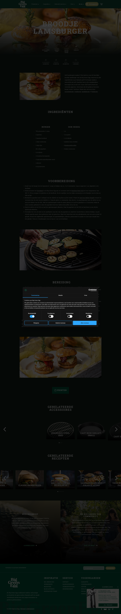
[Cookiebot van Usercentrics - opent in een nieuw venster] (89, 290)
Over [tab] (85, 295)
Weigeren (36, 323)
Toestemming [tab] (35, 295)
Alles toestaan (85, 323)
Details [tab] (60, 295)
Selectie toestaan (60, 323)
